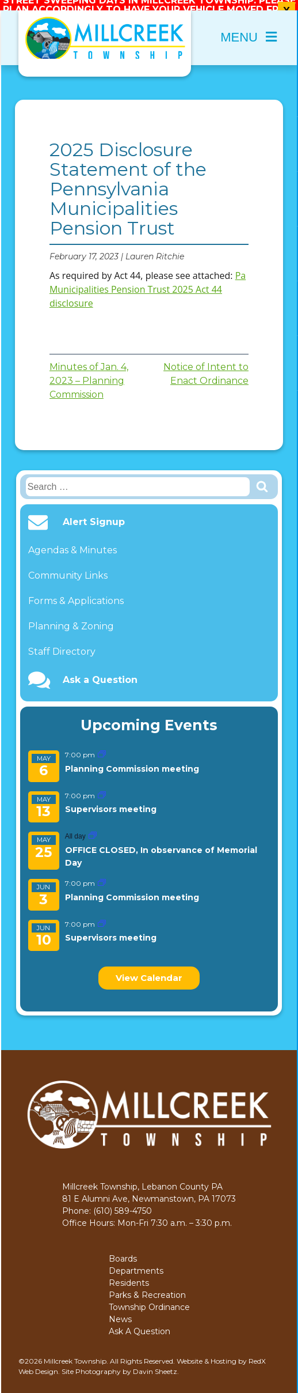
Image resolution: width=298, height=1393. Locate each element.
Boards (123, 1250)
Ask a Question (100, 672)
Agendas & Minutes (72, 542)
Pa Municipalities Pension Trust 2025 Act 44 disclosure (147, 281)
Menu (248, 29)
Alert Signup (94, 514)
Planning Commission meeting (132, 760)
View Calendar (149, 969)
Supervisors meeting (110, 801)
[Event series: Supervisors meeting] (102, 787)
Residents (129, 1275)
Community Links (68, 567)
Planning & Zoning (71, 618)
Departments (136, 1263)
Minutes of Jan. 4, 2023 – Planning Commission (88, 372)
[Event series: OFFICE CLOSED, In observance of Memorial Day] (93, 828)
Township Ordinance (149, 1299)
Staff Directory (61, 643)
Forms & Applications (76, 592)
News (120, 1311)
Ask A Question (139, 1323)
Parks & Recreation (147, 1287)
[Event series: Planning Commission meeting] (102, 746)
